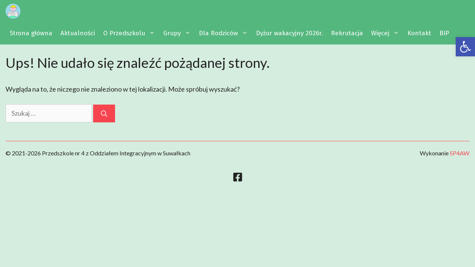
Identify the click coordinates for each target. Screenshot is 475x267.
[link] (465, 46)
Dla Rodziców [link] (225, 33)
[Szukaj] (104, 113)
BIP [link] (444, 33)
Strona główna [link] (31, 33)
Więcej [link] (387, 33)
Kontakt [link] (419, 33)
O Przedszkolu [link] (131, 33)
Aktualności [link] (77, 33)
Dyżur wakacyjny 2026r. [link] (289, 33)
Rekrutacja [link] (347, 33)
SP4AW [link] (459, 152)
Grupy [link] (179, 33)
